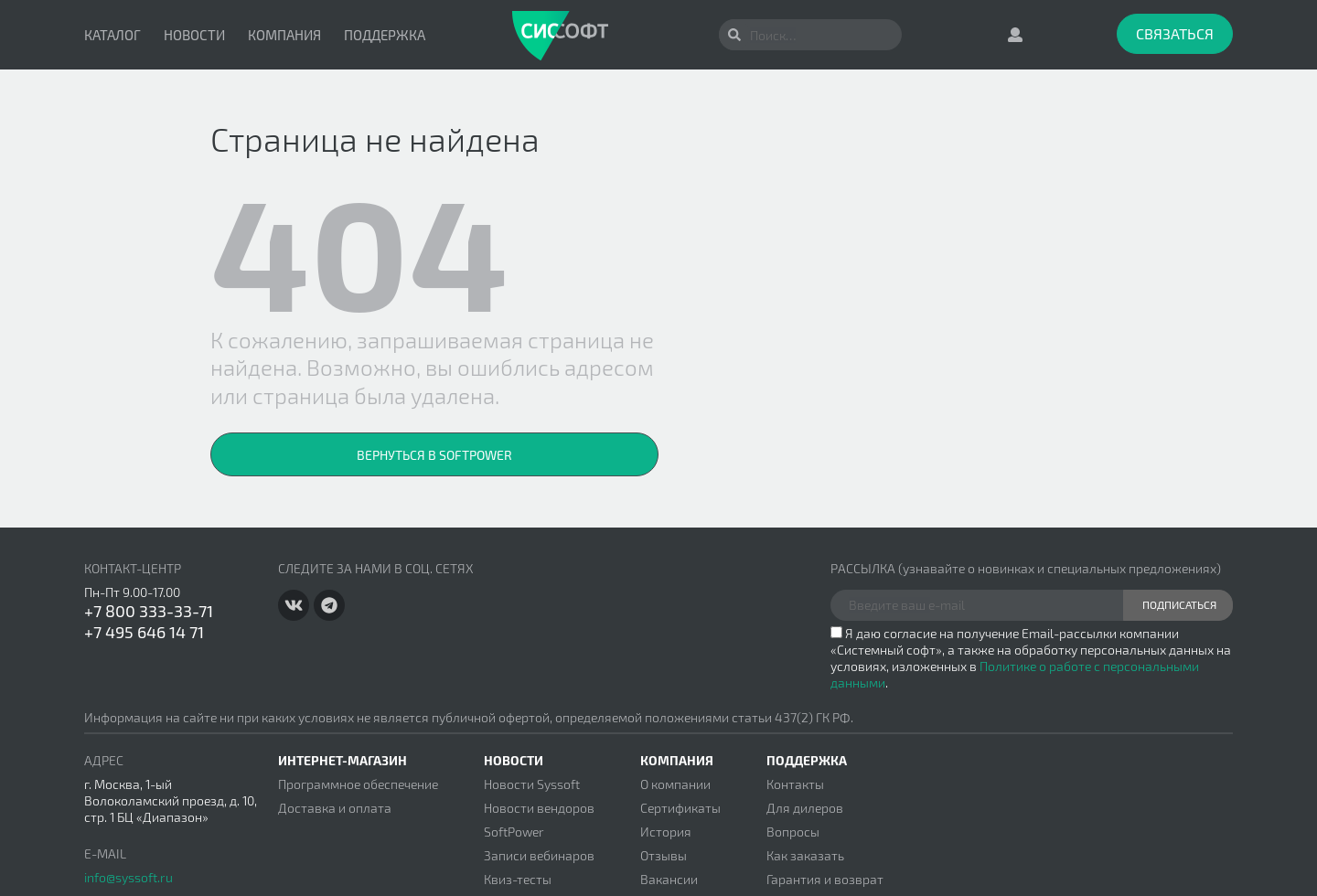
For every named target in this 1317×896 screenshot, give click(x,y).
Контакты (795, 784)
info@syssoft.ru (128, 877)
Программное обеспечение (358, 784)
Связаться (1175, 33)
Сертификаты (680, 808)
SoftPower (514, 831)
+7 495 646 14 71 (144, 632)
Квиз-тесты (517, 879)
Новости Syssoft (532, 784)
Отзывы (663, 855)
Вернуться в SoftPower (434, 455)
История (665, 831)
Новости (194, 35)
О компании (675, 784)
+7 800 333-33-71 (148, 611)
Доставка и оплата (334, 808)
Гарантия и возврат (824, 879)
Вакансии (669, 879)
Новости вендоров (539, 808)
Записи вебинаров (539, 855)
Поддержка (384, 35)
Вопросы (792, 831)
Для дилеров (804, 808)
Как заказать (805, 855)
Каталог (112, 35)
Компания (284, 35)
